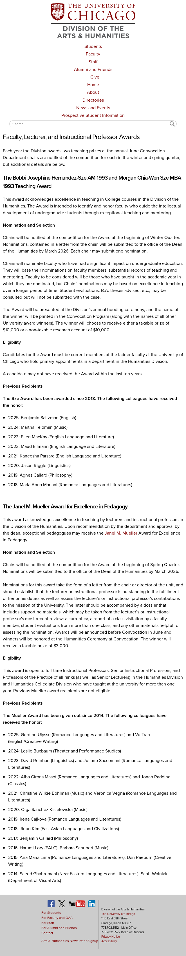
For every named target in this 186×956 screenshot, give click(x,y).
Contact (47, 932)
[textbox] (93, 123)
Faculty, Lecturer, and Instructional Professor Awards (71, 137)
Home (93, 84)
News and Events (93, 107)
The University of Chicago (118, 914)
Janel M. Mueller (121, 533)
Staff (93, 62)
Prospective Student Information (93, 115)
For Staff (47, 922)
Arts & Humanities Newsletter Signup (69, 940)
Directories (93, 100)
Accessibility (109, 941)
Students (93, 46)
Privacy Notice (110, 936)
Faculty (93, 54)
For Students (51, 912)
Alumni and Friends (93, 69)
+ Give (93, 77)
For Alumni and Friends (59, 927)
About (93, 92)
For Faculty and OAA (57, 917)
